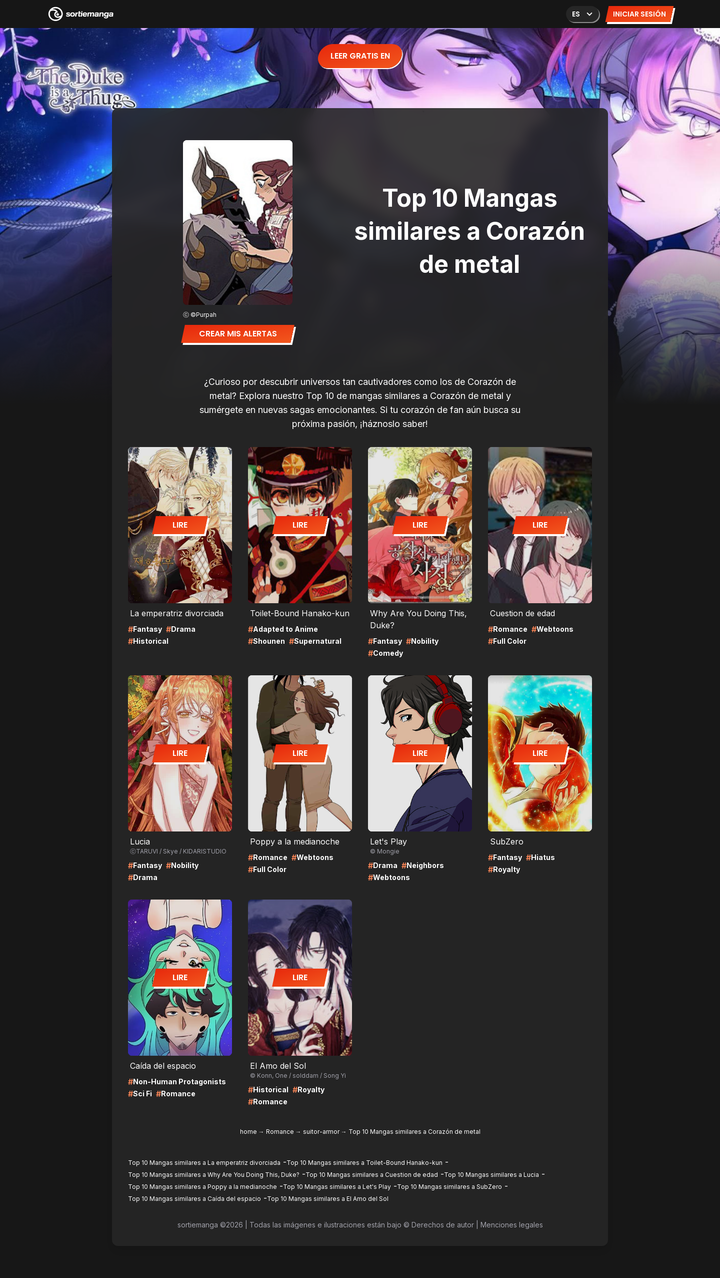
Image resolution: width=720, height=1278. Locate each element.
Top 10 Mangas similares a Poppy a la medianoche (202, 1186)
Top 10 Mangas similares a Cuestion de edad (372, 1174)
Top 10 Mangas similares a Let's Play (337, 1186)
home (248, 1131)
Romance (280, 1131)
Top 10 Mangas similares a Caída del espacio (194, 1198)
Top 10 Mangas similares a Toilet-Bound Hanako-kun (364, 1162)
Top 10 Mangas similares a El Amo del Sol (327, 1198)
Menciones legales (511, 1224)
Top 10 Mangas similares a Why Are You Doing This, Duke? (214, 1174)
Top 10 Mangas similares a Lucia (491, 1174)
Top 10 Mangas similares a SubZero (449, 1186)
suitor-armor (321, 1131)
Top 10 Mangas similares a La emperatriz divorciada (204, 1162)
